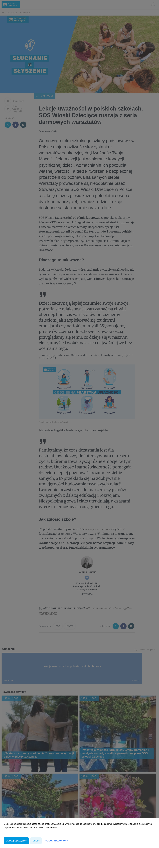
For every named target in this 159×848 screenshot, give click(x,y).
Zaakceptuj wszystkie (16, 840)
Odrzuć (35, 840)
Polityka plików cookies (56, 840)
